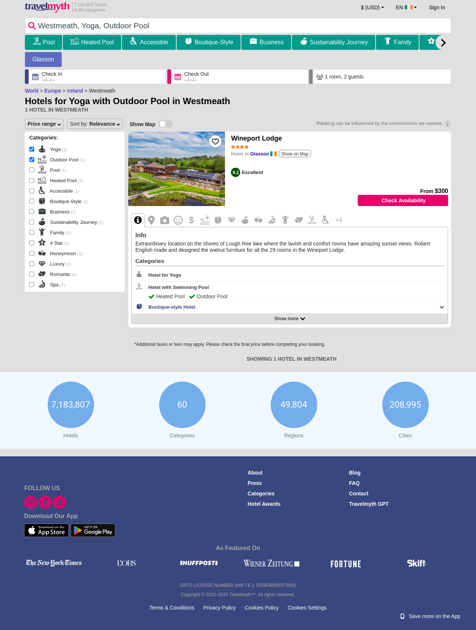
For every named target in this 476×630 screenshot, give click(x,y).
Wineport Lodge (256, 138)
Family (402, 42)
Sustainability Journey (339, 42)
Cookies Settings (307, 608)
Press (255, 483)
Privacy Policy (219, 608)
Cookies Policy (262, 608)
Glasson (43, 59)
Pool (49, 42)
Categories (261, 493)
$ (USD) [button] (370, 7)
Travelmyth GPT (369, 504)
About (255, 473)
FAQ (354, 483)
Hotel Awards (264, 504)
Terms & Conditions (171, 608)
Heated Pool (97, 42)
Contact (358, 493)
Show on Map (294, 154)
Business (272, 42)
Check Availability (404, 200)
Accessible (154, 42)
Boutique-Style (213, 42)
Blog (354, 473)
